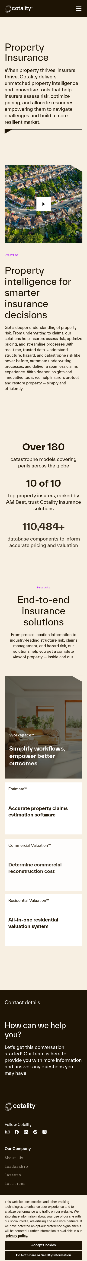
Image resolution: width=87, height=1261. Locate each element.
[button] (45, 204)
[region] (43, 1227)
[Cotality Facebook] (16, 1132)
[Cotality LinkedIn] (26, 1132)
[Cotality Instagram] (7, 1132)
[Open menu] (57, 8)
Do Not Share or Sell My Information (43, 1255)
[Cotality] (18, 8)
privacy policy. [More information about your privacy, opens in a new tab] (17, 1236)
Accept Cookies (43, 1245)
